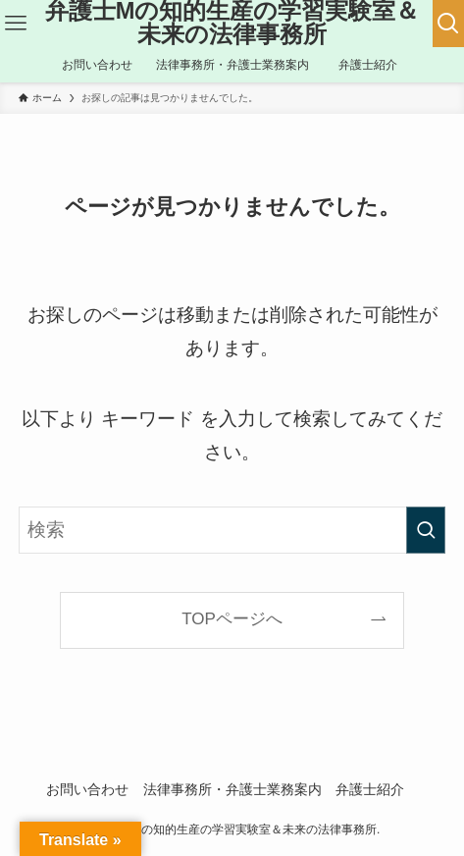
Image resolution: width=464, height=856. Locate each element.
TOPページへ (232, 619)
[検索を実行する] (425, 530)
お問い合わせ (87, 789)
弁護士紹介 (376, 789)
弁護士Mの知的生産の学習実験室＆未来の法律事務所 (232, 23)
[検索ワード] (232, 530)
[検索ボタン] (449, 23)
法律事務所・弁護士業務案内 (232, 789)
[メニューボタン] (16, 23)
